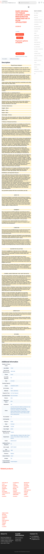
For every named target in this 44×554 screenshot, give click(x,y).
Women (12, 438)
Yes (11, 404)
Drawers (36, 40)
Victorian (12, 424)
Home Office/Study (23, 409)
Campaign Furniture (38, 19)
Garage (24, 408)
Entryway (18, 408)
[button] (29, 7)
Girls (23, 435)
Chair (12, 388)
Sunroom (18, 412)
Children (20, 435)
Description (4, 58)
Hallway (17, 409)
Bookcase (36, 17)
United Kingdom (14, 461)
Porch (14, 412)
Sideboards (36, 69)
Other (35, 62)
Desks (35, 33)
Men (26, 435)
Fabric (12, 390)
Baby (15, 435)
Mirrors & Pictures (37, 60)
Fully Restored (37, 46)
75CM (12, 368)
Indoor (12, 455)
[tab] (4, 59)
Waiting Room (16, 414)
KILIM (12, 421)
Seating (26, 56)
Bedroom (36, 15)
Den (29, 406)
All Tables (36, 13)
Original (12, 432)
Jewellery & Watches (38, 55)
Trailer (21, 412)
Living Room (23, 411)
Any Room (13, 406)
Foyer (21, 408)
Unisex (12, 436)
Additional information (14, 58)
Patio (12, 412)
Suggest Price (19, 34)
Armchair (12, 380)
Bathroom (22, 406)
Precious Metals (37, 64)
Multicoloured (13, 440)
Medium (12, 453)
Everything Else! (37, 42)
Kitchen (18, 411)
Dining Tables (36, 37)
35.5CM (12, 426)
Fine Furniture (37, 44)
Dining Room (36, 35)
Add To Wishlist (20, 53)
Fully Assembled (14, 395)
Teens (28, 435)
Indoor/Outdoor (14, 411)
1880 (12, 450)
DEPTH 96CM (13, 447)
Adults (12, 435)
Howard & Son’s (37, 53)
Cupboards (36, 24)
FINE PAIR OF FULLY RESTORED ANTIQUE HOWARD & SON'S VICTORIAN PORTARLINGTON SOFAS (6, 488)
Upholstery (16, 390)
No (11, 377)
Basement (17, 406)
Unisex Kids (26, 436)
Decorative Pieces (37, 26)
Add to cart (19, 37)
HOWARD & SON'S (14, 385)
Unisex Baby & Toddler (18, 436)
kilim (12, 398)
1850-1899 (13, 371)
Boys (17, 435)
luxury (12, 374)
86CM (12, 429)
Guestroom (13, 409)
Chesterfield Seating (38, 22)
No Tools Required (14, 393)
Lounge (27, 411)
